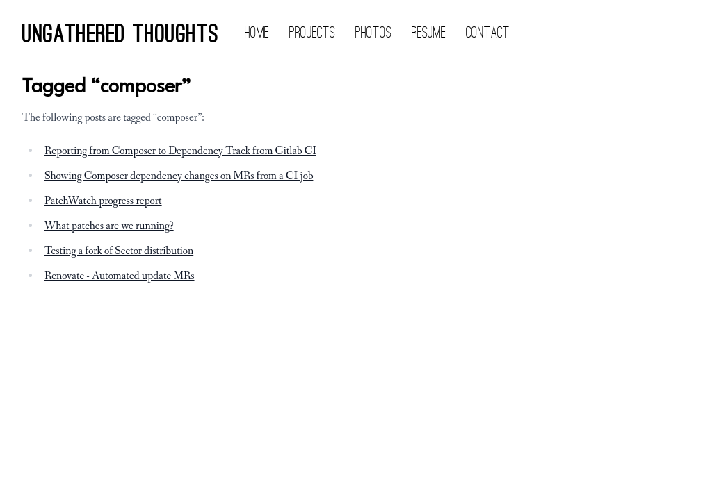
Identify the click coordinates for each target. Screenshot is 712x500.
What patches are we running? (109, 226)
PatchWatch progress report (103, 201)
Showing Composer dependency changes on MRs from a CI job (178, 176)
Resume (429, 33)
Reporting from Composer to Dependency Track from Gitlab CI (180, 151)
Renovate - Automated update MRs (119, 276)
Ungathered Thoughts (120, 36)
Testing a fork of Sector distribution (118, 251)
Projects (312, 33)
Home (257, 33)
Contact (488, 33)
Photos (373, 33)
